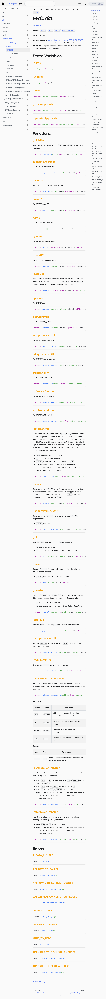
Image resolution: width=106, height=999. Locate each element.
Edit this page (39, 981)
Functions (94, 31)
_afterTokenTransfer (97, 134)
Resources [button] (7, 117)
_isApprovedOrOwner (97, 98)
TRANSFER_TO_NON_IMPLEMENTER (97, 182)
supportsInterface (97, 38)
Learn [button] (5, 27)
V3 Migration (10, 114)
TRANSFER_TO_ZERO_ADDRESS (97, 188)
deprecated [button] (7, 125)
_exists (94, 93)
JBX (20, 4)
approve (94, 60)
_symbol (94, 17)
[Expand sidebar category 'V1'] (27, 132)
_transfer (95, 108)
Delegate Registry (12, 102)
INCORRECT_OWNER (97, 173)
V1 (3, 132)
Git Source (37, 25)
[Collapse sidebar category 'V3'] (27, 20)
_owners (95, 20)
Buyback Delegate (12, 95)
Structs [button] (8, 72)
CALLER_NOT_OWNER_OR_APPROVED (97, 161)
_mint (94, 102)
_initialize (95, 34)
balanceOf (95, 42)
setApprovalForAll (97, 68)
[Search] (96, 4)
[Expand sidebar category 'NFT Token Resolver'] (27, 110)
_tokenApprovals (97, 23)
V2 (3, 129)
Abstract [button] (9, 46)
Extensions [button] (7, 39)
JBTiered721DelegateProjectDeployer (18, 84)
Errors (93, 138)
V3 (3, 20)
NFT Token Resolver (12, 110)
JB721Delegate (13, 54)
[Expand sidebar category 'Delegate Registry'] (27, 102)
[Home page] (35, 9)
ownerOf (95, 45)
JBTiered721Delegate (14, 76)
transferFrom (96, 77)
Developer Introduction (11, 9)
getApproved (96, 63)
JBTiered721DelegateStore (16, 87)
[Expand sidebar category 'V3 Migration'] (27, 113)
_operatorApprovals (97, 27)
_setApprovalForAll (97, 115)
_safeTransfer (96, 90)
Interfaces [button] (7, 24)
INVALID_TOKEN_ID (97, 167)
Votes (9, 57)
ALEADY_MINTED (97, 142)
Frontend (7, 121)
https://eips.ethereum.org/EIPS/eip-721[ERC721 (66, 40)
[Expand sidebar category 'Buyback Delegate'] (27, 95)
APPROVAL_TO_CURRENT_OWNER (97, 153)
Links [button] (79, 4)
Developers (12, 4)
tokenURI (95, 54)
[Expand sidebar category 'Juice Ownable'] (27, 106)
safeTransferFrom (97, 81)
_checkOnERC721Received (97, 123)
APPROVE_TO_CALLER (97, 147)
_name (94, 14)
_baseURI (95, 57)
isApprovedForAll (97, 73)
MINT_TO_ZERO (97, 177)
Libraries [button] (9, 69)
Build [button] (5, 31)
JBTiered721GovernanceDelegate (18, 91)
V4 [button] (3, 16)
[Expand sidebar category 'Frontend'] (27, 121)
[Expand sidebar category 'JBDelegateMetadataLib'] (27, 98)
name (94, 48)
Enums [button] (8, 61)
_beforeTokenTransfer (97, 128)
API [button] (4, 35)
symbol (94, 51)
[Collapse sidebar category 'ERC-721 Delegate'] (27, 42)
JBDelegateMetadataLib (14, 99)
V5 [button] (3, 12)
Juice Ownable (10, 106)
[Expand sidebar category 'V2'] (27, 128)
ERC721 (10, 50)
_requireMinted (97, 119)
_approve (95, 111)
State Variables (95, 11)
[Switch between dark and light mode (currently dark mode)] (85, 3)
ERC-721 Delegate (12, 42)
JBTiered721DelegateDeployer (17, 80)
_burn (94, 105)
